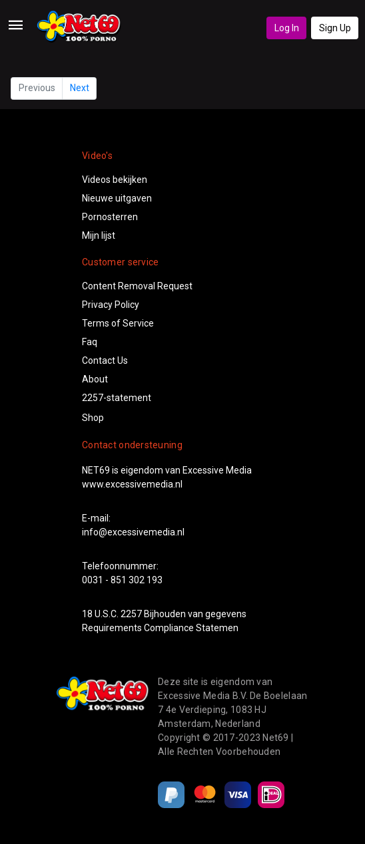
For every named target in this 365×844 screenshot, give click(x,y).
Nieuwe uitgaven (117, 198)
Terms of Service (118, 323)
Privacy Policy (110, 304)
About (95, 379)
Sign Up (335, 28)
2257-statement (116, 397)
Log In (286, 28)
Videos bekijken (114, 179)
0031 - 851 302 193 (122, 580)
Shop (93, 417)
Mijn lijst (98, 235)
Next (79, 87)
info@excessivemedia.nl (133, 532)
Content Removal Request (137, 286)
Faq (89, 342)
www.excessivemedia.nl (132, 484)
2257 (131, 614)
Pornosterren (110, 216)
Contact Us (105, 360)
